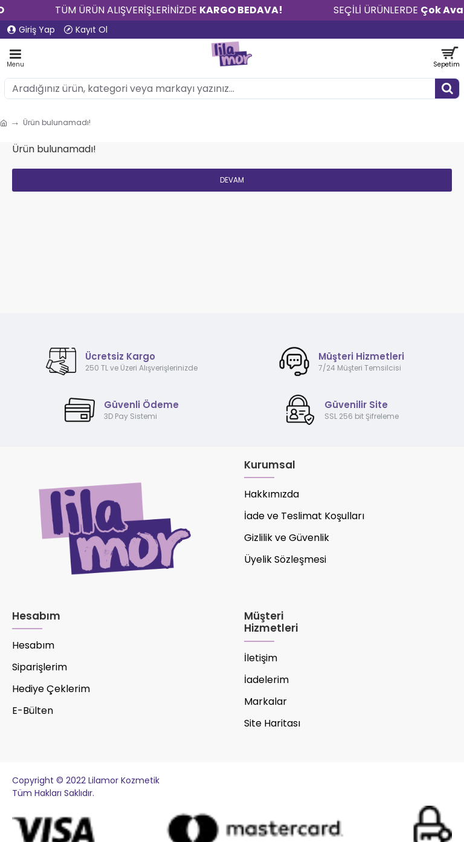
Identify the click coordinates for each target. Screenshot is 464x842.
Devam (232, 180)
